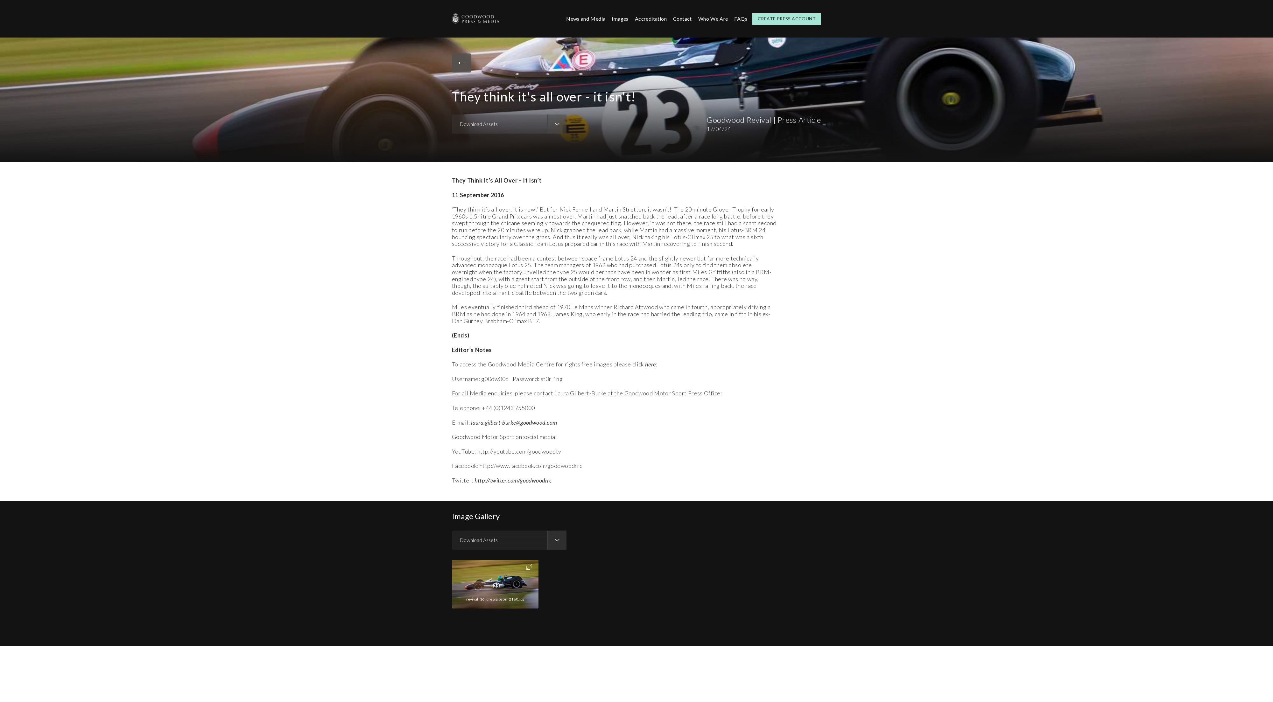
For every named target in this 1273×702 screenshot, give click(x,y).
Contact (682, 19)
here (650, 364)
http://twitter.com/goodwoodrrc (513, 480)
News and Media (585, 19)
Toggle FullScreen (529, 567)
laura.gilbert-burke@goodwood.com (514, 422)
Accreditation (651, 19)
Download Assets (479, 124)
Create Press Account (787, 18)
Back (461, 63)
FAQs (740, 19)
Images (620, 19)
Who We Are (713, 19)
